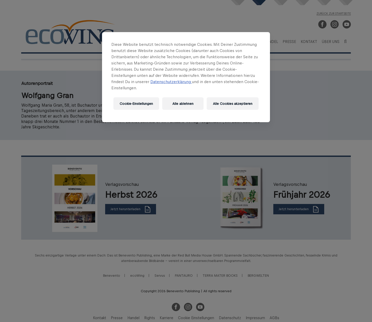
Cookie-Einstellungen (136, 104)
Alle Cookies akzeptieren (232, 104)
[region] (186, 77)
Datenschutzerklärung (171, 81)
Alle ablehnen (182, 104)
